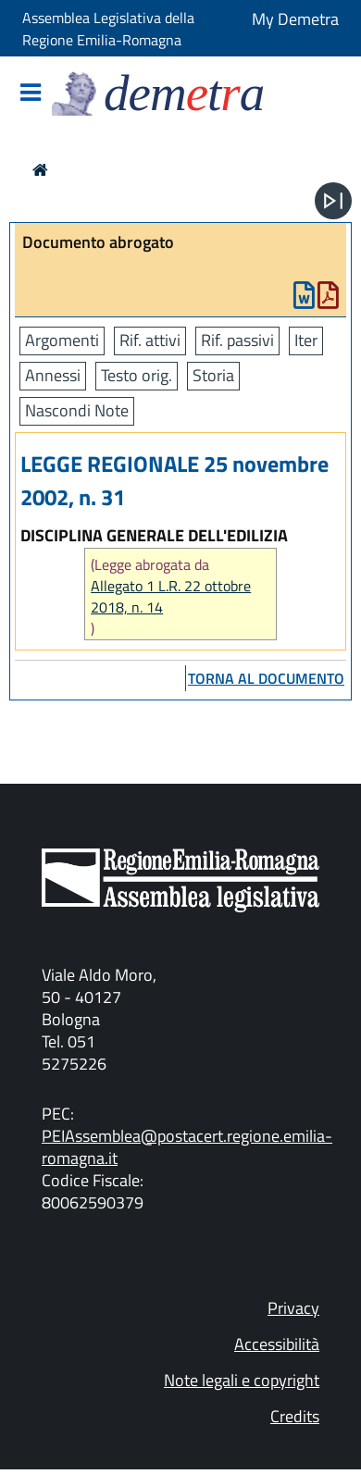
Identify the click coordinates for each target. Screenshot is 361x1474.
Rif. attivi (149, 340)
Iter (305, 340)
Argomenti (62, 340)
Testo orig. (136, 375)
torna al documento (266, 678)
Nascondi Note (77, 410)
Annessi (53, 375)
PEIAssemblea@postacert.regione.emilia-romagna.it (187, 1147)
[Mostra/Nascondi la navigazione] (30, 94)
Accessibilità (276, 1344)
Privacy (293, 1307)
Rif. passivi (237, 340)
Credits (294, 1416)
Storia (213, 375)
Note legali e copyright (241, 1380)
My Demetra (295, 18)
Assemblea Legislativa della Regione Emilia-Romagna (108, 28)
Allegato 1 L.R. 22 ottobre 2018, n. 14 (171, 597)
